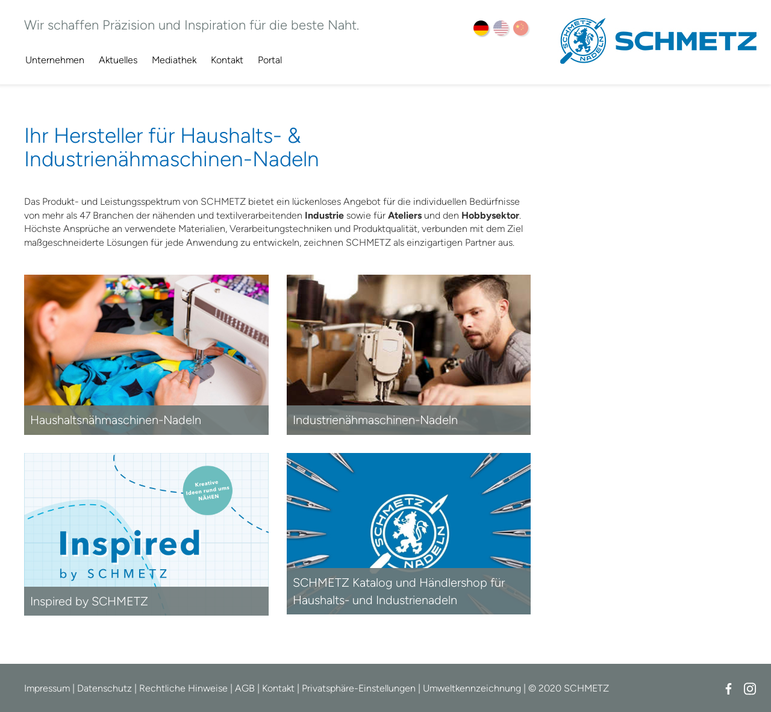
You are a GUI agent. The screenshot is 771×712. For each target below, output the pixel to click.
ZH (520, 28)
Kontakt (227, 60)
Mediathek (174, 60)
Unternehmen (54, 60)
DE (481, 28)
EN (500, 28)
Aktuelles (118, 60)
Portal (270, 60)
